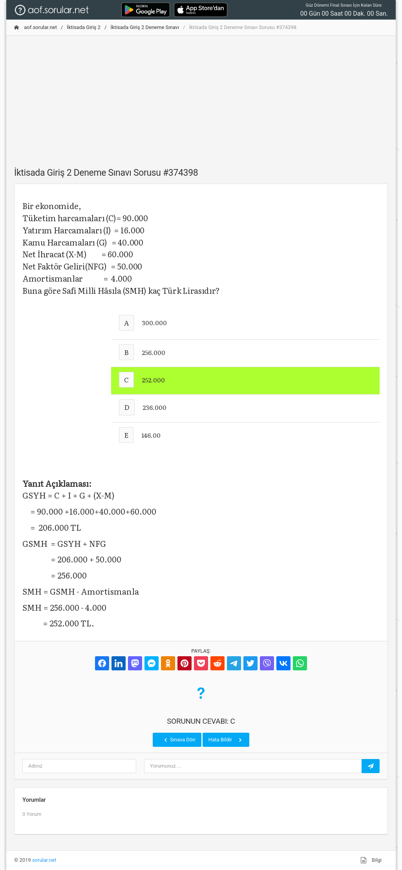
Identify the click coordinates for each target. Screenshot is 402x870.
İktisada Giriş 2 (83, 27)
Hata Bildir (225, 740)
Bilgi (371, 860)
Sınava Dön (179, 740)
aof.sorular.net (35, 27)
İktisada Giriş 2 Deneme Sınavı (145, 27)
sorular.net (44, 860)
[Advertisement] (201, 97)
